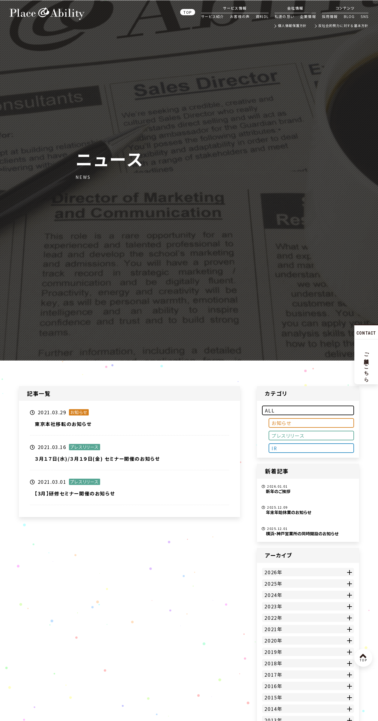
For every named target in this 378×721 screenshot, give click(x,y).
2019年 (273, 651)
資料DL (262, 16)
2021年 (273, 629)
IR (274, 448)
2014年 (273, 708)
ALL (270, 410)
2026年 (273, 572)
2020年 (273, 640)
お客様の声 (240, 16)
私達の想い (284, 16)
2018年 (273, 663)
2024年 (273, 594)
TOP (187, 12)
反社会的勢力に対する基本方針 (343, 26)
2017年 (273, 674)
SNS (364, 16)
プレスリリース (288, 435)
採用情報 (330, 16)
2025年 (273, 583)
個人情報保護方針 (292, 26)
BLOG (349, 16)
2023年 (273, 606)
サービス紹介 (212, 16)
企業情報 (308, 16)
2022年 (273, 617)
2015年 (273, 697)
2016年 (273, 686)
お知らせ (281, 423)
